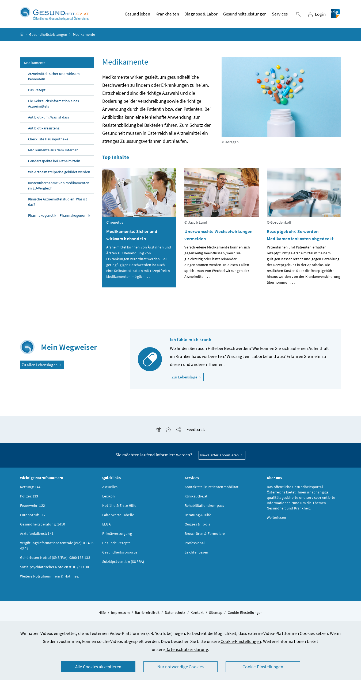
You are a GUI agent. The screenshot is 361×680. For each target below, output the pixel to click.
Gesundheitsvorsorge (119, 553)
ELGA (106, 525)
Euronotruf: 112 (33, 516)
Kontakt (197, 613)
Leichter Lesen (196, 553)
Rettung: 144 (30, 488)
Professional (195, 544)
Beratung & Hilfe (198, 516)
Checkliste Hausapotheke (48, 140)
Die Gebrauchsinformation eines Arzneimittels (53, 105)
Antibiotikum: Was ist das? (49, 118)
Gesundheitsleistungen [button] (245, 15)
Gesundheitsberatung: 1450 (42, 525)
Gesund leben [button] (137, 15)
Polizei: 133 (29, 497)
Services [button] (280, 15)
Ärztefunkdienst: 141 (37, 534)
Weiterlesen (276, 518)
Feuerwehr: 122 (32, 506)
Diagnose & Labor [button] (201, 15)
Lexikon (108, 497)
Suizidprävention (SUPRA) (123, 562)
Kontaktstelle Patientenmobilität (212, 488)
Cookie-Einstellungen (241, 641)
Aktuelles (110, 488)
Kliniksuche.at (196, 497)
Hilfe (102, 613)
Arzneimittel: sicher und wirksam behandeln (54, 78)
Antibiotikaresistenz (44, 129)
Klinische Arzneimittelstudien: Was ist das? (57, 203)
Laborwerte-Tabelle (118, 516)
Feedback (196, 431)
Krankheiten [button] (167, 15)
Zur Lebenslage (188, 378)
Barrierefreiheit (147, 613)
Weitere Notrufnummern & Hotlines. (49, 577)
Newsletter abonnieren (222, 456)
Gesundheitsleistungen (48, 35)
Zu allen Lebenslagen (42, 366)
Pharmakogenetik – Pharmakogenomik (59, 217)
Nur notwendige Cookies (180, 667)
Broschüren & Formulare (205, 534)
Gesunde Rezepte (116, 544)
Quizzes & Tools (197, 525)
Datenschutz (175, 613)
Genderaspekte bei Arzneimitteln (54, 162)
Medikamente (35, 64)
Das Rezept (37, 91)
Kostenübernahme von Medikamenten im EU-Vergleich (59, 187)
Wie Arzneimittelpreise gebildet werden (59, 173)
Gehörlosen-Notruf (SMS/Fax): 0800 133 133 (55, 558)
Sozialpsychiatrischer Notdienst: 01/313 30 (54, 568)
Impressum (120, 613)
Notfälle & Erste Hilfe (119, 506)
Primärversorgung (117, 534)
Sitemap (215, 613)
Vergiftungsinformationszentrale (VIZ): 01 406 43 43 (57, 547)
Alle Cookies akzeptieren (98, 667)
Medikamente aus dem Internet (53, 151)
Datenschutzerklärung (186, 649)
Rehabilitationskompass (204, 506)
